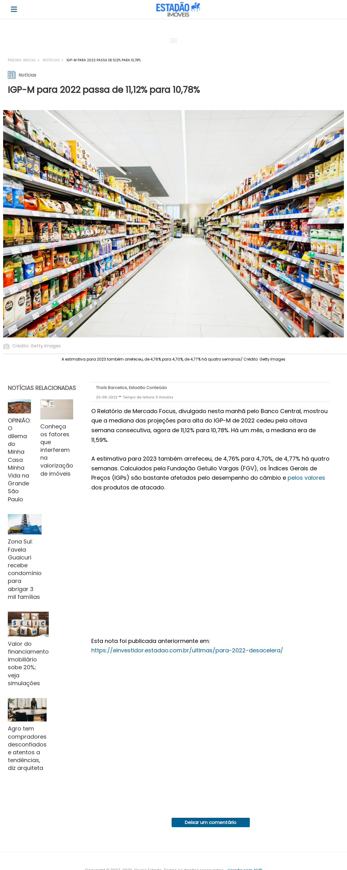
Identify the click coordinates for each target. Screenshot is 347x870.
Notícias (51, 60)
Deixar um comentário (210, 822)
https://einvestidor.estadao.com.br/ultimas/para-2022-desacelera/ (187, 650)
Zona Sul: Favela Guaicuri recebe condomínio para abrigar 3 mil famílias (25, 569)
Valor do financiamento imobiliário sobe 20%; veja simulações (28, 663)
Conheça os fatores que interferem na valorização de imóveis (56, 450)
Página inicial (22, 60)
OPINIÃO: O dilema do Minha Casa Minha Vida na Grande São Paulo (19, 460)
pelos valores (306, 478)
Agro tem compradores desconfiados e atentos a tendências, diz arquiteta (27, 748)
